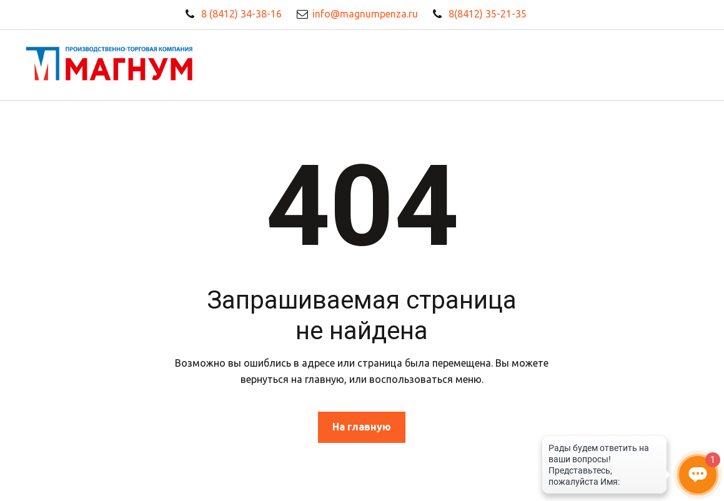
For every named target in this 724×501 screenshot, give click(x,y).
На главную (361, 426)
